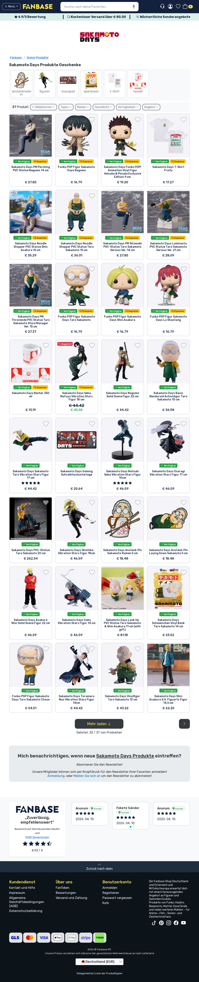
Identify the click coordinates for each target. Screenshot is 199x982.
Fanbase (16, 58)
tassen (138, 82)
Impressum (17, 893)
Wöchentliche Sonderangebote (163, 17)
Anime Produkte (37, 58)
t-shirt (114, 82)
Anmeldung (56, 776)
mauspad (68, 82)
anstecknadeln (21, 83)
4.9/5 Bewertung (30, 17)
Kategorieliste (85, 973)
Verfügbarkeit (128, 107)
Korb (105, 903)
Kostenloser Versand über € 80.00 (96, 17)
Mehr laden (99, 723)
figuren (44, 82)
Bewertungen (66, 893)
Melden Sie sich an (86, 776)
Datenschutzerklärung (25, 911)
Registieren (110, 893)
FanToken (62, 888)
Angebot (151, 107)
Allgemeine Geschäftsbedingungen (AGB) (26, 902)
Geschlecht (104, 107)
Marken (83, 107)
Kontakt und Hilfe (22, 888)
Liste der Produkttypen (108, 973)
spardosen (91, 82)
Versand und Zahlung (71, 898)
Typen (66, 107)
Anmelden (109, 888)
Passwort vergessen (117, 898)
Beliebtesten (43, 107)
